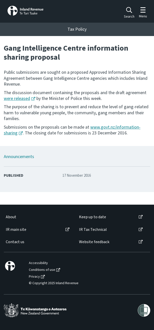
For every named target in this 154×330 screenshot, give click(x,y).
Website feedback (94, 242)
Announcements (19, 157)
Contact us (15, 242)
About (11, 217)
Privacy (34, 277)
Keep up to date (92, 217)
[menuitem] (37, 217)
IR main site (16, 229)
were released (17, 98)
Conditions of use (42, 270)
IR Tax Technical (93, 229)
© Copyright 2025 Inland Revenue (54, 283)
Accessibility (38, 263)
